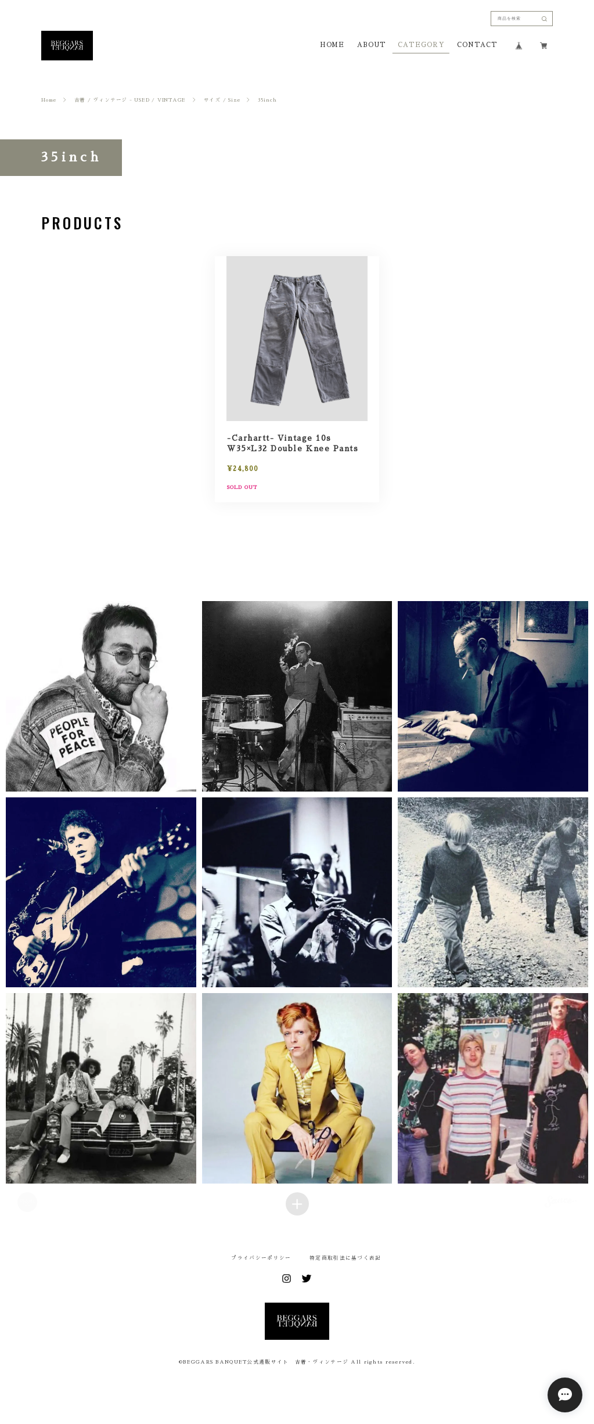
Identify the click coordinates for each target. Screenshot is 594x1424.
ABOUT (371, 45)
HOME (332, 45)
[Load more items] (297, 1204)
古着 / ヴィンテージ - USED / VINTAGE (130, 100)
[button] (101, 696)
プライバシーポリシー (261, 1258)
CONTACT (477, 45)
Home (48, 100)
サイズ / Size (222, 100)
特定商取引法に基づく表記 (345, 1258)
